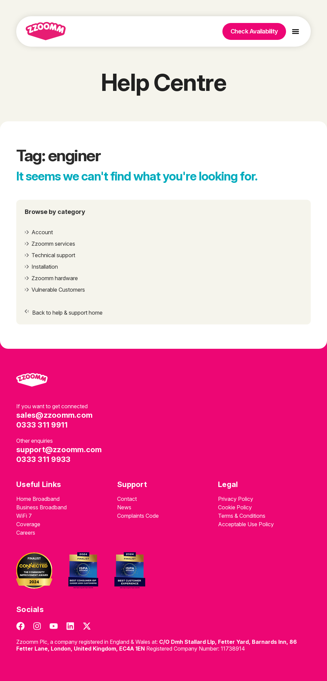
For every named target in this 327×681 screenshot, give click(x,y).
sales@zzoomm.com (54, 415)
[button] (295, 31)
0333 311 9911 (42, 424)
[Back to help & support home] (27, 311)
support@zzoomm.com (59, 449)
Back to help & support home (67, 312)
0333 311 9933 (43, 459)
